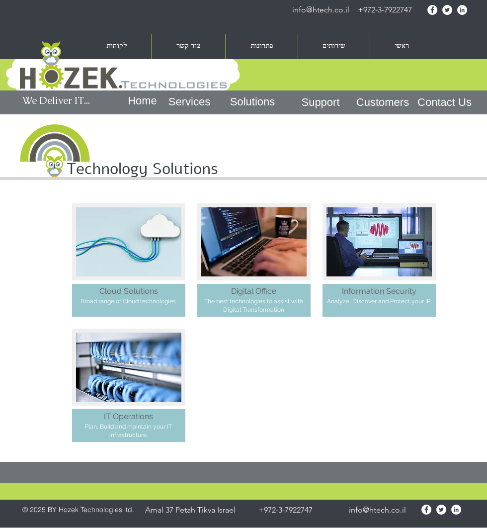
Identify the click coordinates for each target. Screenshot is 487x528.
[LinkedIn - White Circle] (462, 10)
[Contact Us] (444, 102)
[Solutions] (252, 102)
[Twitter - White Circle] (447, 10)
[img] (379, 260)
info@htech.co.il (320, 9)
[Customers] (382, 102)
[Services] (189, 102)
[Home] (142, 101)
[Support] (320, 102)
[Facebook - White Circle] (432, 10)
